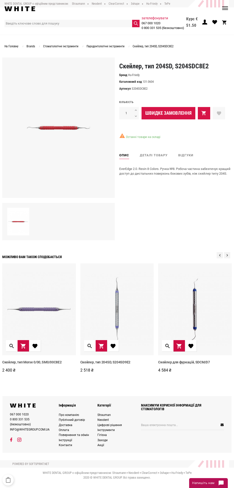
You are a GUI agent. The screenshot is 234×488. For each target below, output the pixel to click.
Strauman (104, 415)
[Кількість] (126, 113)
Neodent (103, 420)
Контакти (65, 445)
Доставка (65, 425)
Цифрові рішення (109, 425)
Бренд (123, 75)
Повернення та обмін (74, 435)
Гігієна (102, 435)
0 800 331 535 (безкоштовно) (163, 28)
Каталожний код (130, 81)
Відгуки (185, 155)
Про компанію (69, 415)
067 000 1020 (151, 23)
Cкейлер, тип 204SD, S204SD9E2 (105, 362)
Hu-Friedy (134, 75)
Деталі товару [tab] (154, 155)
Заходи (102, 440)
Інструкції (65, 440)
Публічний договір (72, 420)
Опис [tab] (124, 155)
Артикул (125, 88)
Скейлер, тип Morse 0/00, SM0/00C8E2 (32, 362)
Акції (100, 445)
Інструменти (106, 430)
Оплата (64, 430)
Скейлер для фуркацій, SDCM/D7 (184, 362)
